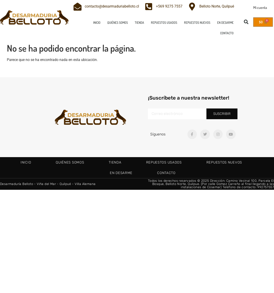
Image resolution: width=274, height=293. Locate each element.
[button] (246, 21)
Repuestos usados (164, 22)
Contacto (227, 33)
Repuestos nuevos (197, 22)
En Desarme (225, 22)
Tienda (139, 22)
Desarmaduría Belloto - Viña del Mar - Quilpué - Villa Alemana (47, 184)
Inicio (96, 22)
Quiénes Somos (117, 22)
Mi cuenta (260, 7)
